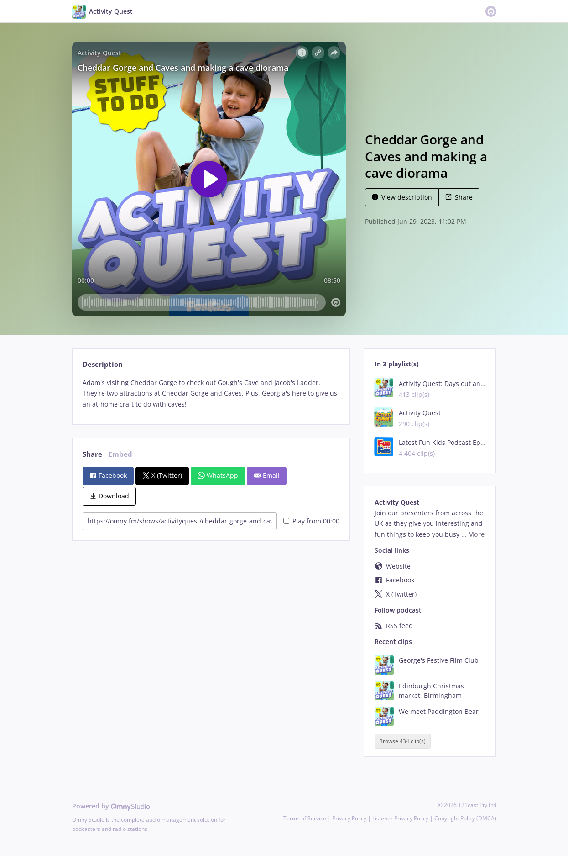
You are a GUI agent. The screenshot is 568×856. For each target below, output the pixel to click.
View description (402, 197)
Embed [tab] (120, 454)
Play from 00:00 (311, 521)
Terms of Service (304, 818)
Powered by (111, 806)
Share (459, 197)
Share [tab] (92, 454)
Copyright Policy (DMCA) (465, 818)
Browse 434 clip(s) (402, 741)
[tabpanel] (211, 393)
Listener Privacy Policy (400, 818)
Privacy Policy (349, 818)
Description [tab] (103, 364)
